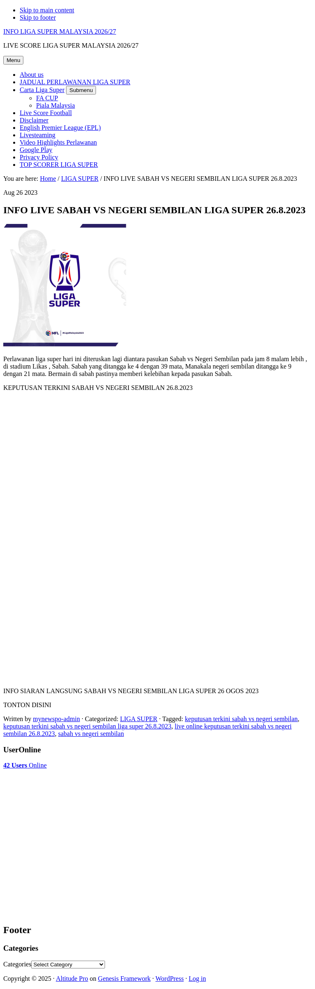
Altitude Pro (72, 978)
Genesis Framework (124, 978)
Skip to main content (47, 10)
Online (25, 765)
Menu (13, 60)
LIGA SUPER (139, 718)
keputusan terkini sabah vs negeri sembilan (241, 718)
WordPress (169, 978)
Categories (17, 964)
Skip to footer (38, 17)
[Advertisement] (69, 789)
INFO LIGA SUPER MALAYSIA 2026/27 (59, 31)
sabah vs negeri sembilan (91, 733)
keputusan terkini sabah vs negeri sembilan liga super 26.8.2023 (87, 726)
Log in (197, 978)
